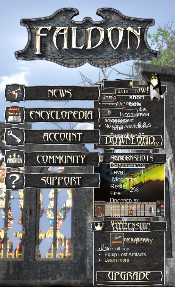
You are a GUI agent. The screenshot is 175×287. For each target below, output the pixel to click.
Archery (148, 143)
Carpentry (139, 240)
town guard (119, 218)
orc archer (124, 207)
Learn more (117, 260)
